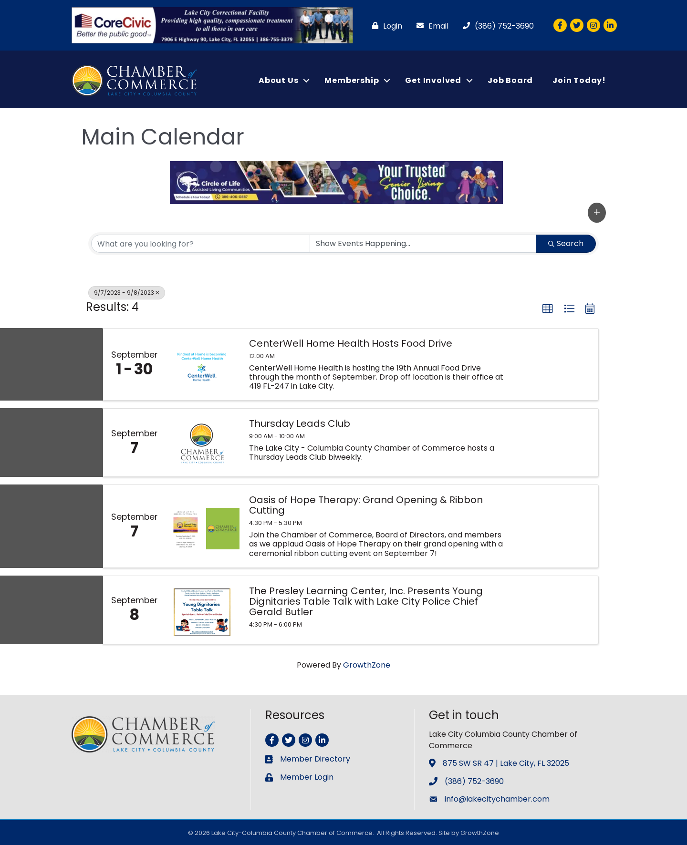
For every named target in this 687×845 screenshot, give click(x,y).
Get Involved (433, 80)
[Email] (430, 26)
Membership (351, 80)
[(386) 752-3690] (496, 26)
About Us (278, 80)
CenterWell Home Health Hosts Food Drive (350, 343)
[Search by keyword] (200, 244)
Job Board (510, 80)
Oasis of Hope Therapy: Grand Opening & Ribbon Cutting (366, 505)
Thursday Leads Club (299, 423)
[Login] (384, 26)
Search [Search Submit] (565, 243)
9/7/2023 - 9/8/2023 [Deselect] (126, 293)
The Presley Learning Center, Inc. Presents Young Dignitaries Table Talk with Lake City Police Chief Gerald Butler (366, 601)
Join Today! (579, 80)
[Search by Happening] (423, 244)
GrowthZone (366, 665)
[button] (597, 212)
